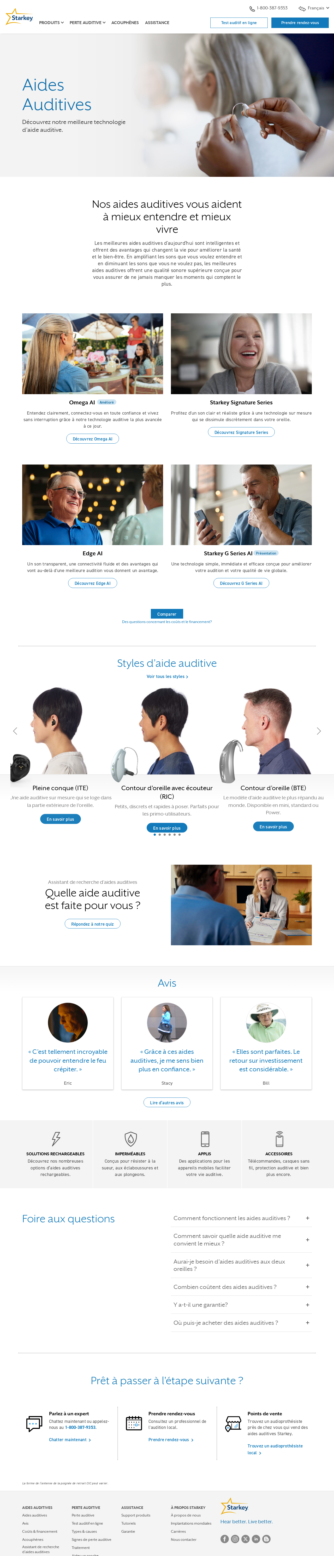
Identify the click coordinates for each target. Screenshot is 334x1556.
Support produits (135, 1515)
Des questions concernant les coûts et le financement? (167, 622)
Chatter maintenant (68, 1439)
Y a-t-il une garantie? (204, 1304)
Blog (266, 1539)
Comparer (166, 614)
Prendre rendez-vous (300, 22)
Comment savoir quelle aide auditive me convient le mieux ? (241, 1239)
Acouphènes (125, 22)
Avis (25, 1523)
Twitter (245, 1539)
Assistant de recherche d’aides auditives (40, 1549)
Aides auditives (34, 1515)
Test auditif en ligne (239, 22)
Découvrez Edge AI (93, 583)
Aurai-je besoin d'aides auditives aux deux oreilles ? (241, 1265)
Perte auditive (83, 1515)
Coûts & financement (39, 1531)
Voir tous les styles (165, 676)
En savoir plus (167, 828)
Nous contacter (183, 1539)
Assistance (157, 22)
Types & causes (84, 1531)
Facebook (224, 1539)
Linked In (256, 1539)
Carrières (178, 1531)
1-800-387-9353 (268, 8)
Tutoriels (128, 1523)
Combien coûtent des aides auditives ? (229, 1286)
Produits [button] (49, 22)
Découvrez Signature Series (241, 432)
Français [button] (312, 8)
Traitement (81, 1548)
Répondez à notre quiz (92, 924)
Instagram (235, 1539)
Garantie (128, 1531)
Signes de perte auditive (91, 1539)
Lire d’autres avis (167, 1103)
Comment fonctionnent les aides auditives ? (235, 1218)
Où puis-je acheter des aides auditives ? (229, 1322)
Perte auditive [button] (86, 22)
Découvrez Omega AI (92, 439)
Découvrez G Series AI (241, 583)
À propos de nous (186, 1515)
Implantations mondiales (191, 1523)
